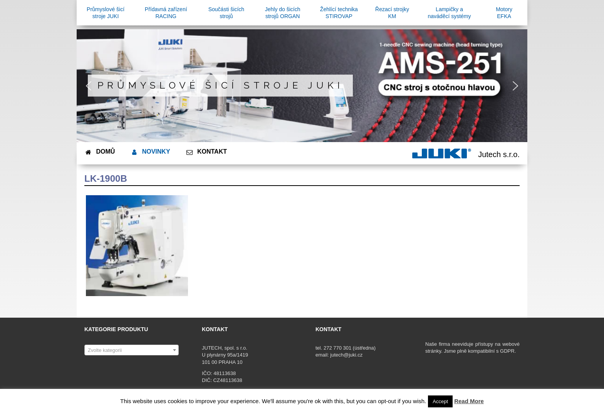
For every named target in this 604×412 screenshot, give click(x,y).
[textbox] (131, 350)
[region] (302, 85)
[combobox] (131, 350)
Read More (469, 401)
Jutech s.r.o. (499, 154)
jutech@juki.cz (347, 355)
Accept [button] (440, 401)
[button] (88, 86)
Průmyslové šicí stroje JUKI (220, 85)
